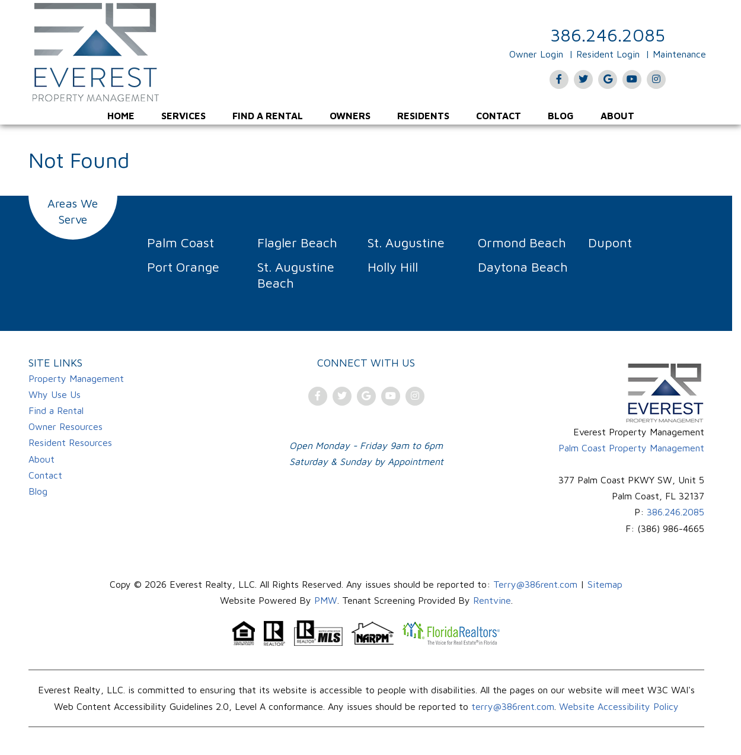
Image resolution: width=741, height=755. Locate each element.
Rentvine (492, 600)
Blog (561, 115)
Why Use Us (54, 394)
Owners (350, 115)
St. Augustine (406, 242)
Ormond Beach (522, 242)
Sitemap (604, 584)
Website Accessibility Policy (619, 706)
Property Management (76, 378)
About (617, 115)
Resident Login (608, 54)
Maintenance (679, 54)
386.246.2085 (607, 34)
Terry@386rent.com (535, 584)
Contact (498, 115)
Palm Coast (180, 242)
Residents (423, 115)
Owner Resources (65, 426)
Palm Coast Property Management (631, 447)
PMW (325, 600)
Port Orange (183, 267)
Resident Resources (70, 442)
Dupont (610, 242)
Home (121, 115)
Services (183, 115)
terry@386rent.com (512, 706)
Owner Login (536, 54)
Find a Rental (267, 115)
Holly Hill (393, 267)
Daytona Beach (523, 267)
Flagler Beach (297, 242)
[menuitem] (121, 116)
